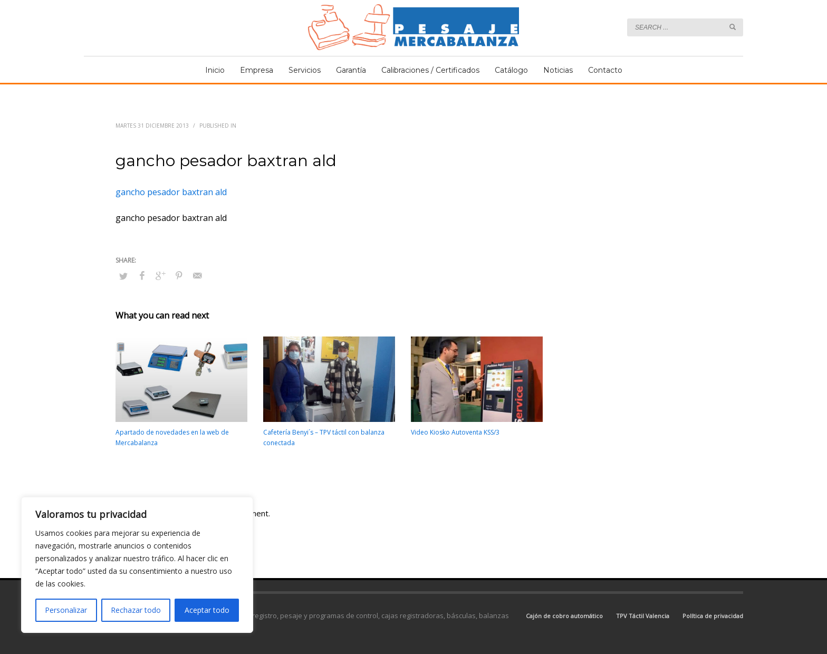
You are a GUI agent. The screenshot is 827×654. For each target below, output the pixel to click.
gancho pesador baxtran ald (171, 192)
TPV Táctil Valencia (642, 616)
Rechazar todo (136, 610)
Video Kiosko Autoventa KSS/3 (455, 432)
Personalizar (66, 610)
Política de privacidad (712, 616)
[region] (137, 565)
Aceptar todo (207, 610)
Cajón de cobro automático (564, 616)
